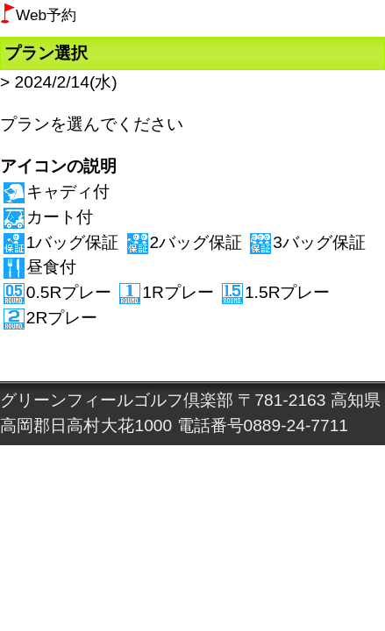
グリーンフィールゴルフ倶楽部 (116, 400)
